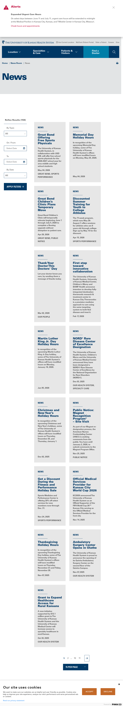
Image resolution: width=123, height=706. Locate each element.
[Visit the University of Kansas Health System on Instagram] (29, 672)
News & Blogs (54, 666)
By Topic (10, 128)
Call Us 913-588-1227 (13, 661)
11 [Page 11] (80, 563)
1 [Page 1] (64, 563)
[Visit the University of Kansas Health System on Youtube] (5, 680)
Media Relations (104, 669)
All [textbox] (6, 134)
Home (5, 64)
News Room (16, 64)
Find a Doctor (95, 52)
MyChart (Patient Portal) (85, 43)
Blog (105, 608)
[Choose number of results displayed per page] (75, 572)
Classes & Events (56, 669)
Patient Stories (46, 620)
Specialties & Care (39, 52)
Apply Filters (14, 187)
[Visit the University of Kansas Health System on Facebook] (5, 672)
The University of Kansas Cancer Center (107, 661)
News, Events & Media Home (46, 608)
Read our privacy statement (13, 700)
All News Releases (76, 608)
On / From (11, 143)
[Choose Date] (24, 149)
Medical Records (76, 666)
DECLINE (108, 691)
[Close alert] (113, 7)
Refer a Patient (101, 43)
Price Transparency (77, 660)
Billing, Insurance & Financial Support (78, 656)
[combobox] (15, 134)
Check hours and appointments (25, 26)
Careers (111, 43)
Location (13, 52)
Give (117, 43)
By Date (10, 170)
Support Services (77, 669)
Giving (100, 666)
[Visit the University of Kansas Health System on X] (13, 672)
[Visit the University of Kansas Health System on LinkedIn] (21, 672)
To (8, 157)
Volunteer (52, 673)
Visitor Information (77, 673)
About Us (52, 651)
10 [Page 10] (75, 563)
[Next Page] (86, 563)
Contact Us (53, 655)
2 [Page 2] (68, 563)
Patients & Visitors (67, 52)
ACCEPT (89, 691)
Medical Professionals (107, 655)
